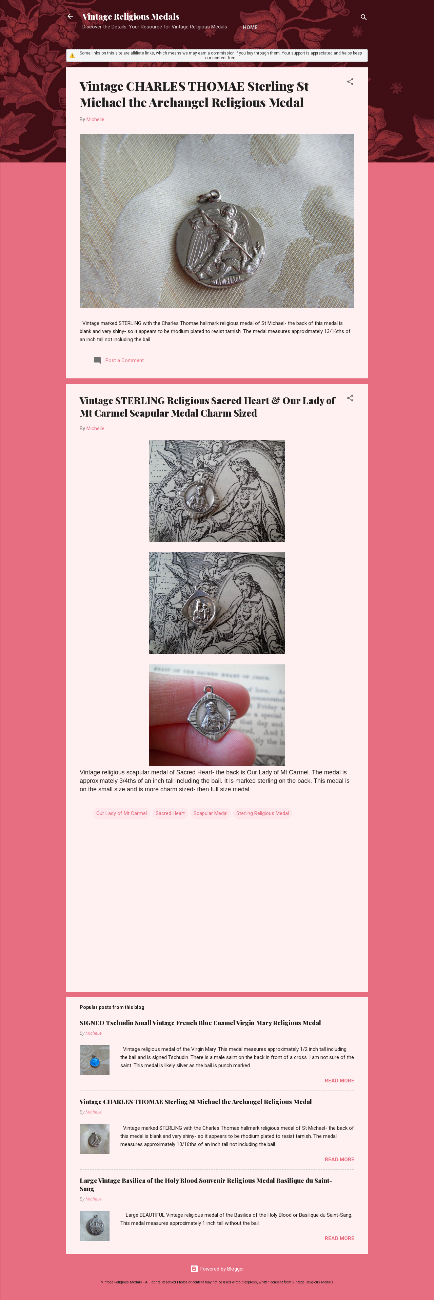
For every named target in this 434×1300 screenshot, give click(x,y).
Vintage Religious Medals (130, 16)
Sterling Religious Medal (262, 813)
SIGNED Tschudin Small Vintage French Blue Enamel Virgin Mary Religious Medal (200, 1023)
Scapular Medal (211, 813)
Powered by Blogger (217, 1269)
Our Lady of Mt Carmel (121, 813)
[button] (350, 83)
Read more (339, 1081)
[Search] (364, 18)
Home (250, 27)
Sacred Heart (170, 813)
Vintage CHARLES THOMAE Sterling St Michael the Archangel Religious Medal (194, 94)
